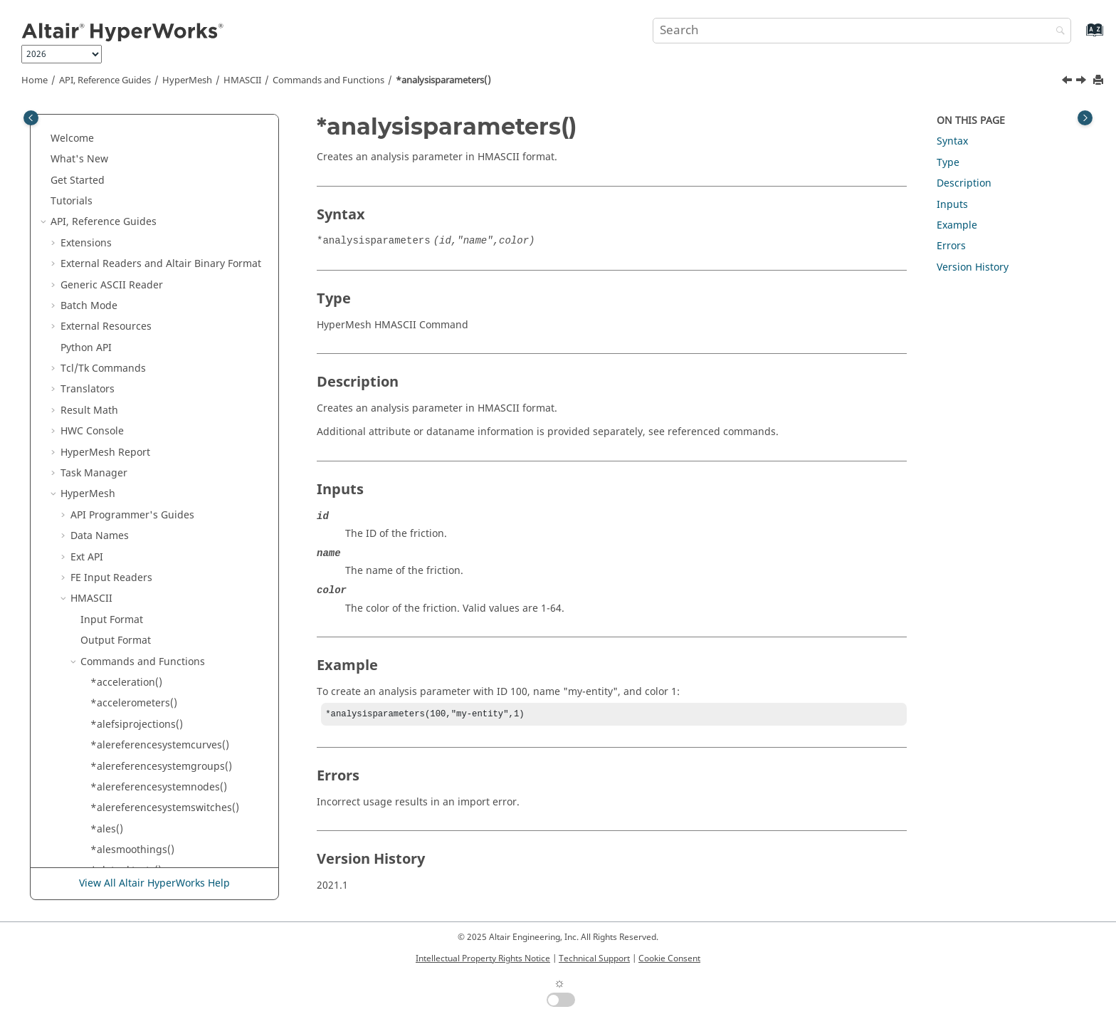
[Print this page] (1099, 80)
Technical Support (594, 958)
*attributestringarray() (144, 651)
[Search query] (862, 30)
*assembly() (119, 316)
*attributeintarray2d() (143, 567)
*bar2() (108, 693)
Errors (951, 246)
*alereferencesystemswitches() (164, 127)
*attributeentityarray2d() (150, 504)
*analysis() (116, 274)
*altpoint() (115, 232)
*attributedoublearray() (147, 421)
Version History (973, 267)
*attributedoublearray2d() (153, 441)
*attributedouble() (134, 399)
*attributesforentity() (140, 588)
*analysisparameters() (443, 80)
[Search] (1057, 32)
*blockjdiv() (118, 839)
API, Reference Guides (105, 80)
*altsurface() (121, 253)
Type (948, 162)
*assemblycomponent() (146, 337)
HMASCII (242, 80)
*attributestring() (132, 630)
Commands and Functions (328, 80)
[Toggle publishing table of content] (30, 117)
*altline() (112, 211)
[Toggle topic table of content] (1085, 117)
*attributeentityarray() (144, 483)
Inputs (952, 204)
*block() (109, 776)
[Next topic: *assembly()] (1082, 81)
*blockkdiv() (119, 860)
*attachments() (127, 379)
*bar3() (108, 713)
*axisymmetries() (131, 671)
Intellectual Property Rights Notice (483, 958)
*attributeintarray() (137, 546)
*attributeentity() (131, 463)
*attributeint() (124, 525)
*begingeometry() (133, 735)
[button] (84, 128)
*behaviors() (120, 755)
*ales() (106, 149)
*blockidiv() (118, 818)
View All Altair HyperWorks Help (154, 883)
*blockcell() (117, 797)
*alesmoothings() (132, 169)
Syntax (952, 141)
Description (964, 183)
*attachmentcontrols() (143, 358)
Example (957, 225)
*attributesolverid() (137, 609)
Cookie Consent (669, 958)
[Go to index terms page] (1079, 36)
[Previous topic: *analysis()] (1068, 81)
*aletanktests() (126, 190)
